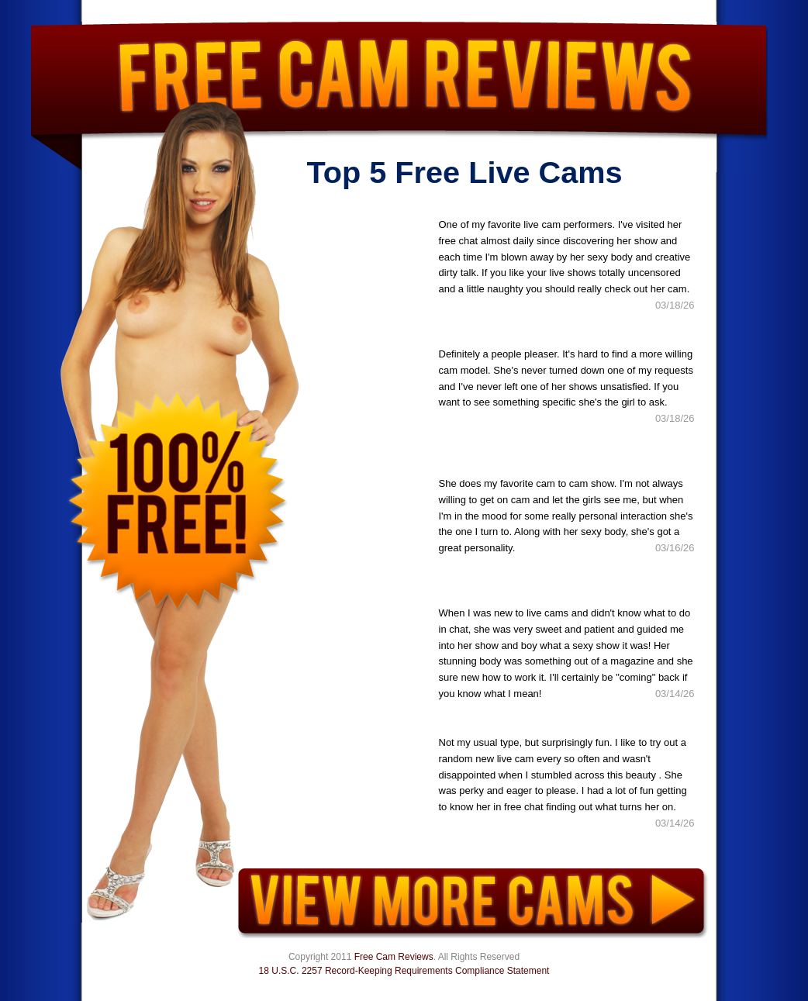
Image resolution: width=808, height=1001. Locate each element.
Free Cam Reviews (393, 956)
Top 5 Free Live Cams (465, 172)
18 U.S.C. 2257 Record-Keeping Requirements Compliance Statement (404, 970)
